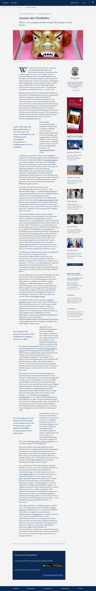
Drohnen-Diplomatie (72, 201)
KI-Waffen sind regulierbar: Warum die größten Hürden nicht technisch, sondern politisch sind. (75, 182)
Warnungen (39, 196)
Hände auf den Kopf (72, 250)
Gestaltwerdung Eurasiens (45, 200)
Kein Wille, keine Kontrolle (73, 177)
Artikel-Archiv (75, 264)
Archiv (80, 588)
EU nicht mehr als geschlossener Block (40, 441)
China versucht (29, 244)
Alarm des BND (28, 474)
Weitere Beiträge (75, 90)
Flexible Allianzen (71, 308)
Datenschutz (48, 588)
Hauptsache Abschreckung (74, 152)
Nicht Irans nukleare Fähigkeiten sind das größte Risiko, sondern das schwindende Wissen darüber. (74, 231)
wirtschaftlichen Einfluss (37, 296)
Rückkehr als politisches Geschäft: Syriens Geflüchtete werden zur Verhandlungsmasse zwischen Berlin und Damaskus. (74, 255)
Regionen (14, 2)
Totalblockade (70, 295)
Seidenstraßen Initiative (51, 160)
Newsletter (65, 588)
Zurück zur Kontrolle (72, 226)
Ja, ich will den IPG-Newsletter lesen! (53, 575)
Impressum (31, 588)
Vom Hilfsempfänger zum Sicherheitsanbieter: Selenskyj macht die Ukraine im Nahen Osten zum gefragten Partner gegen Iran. (75, 206)
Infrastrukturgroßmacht (47, 150)
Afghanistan (37, 514)
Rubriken (5, 2)
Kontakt (15, 588)
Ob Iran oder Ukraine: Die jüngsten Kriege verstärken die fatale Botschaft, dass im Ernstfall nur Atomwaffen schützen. (75, 157)
